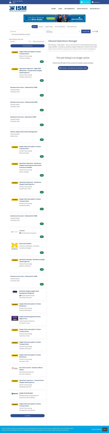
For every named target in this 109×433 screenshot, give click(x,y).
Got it (104, 429)
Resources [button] (94, 9)
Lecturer (22, 230)
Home (53, 9)
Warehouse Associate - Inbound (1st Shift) (23, 117)
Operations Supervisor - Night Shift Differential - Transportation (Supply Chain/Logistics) (30, 70)
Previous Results (27, 46)
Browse (41, 26)
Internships (70, 9)
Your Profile (82, 9)
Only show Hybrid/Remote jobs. (21, 34)
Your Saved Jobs (71, 26)
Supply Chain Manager (26, 393)
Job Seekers (85, 2)
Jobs (60, 9)
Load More (28, 416)
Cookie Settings (96, 429)
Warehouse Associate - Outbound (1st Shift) (23, 87)
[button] (95, 31)
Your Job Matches (60, 26)
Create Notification (38, 41)
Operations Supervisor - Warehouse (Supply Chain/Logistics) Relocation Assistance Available (30, 165)
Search (35, 26)
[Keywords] (27, 31)
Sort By (12, 41)
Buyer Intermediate (25, 243)
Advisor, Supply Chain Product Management (23, 132)
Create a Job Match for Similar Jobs (73, 68)
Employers (96, 2)
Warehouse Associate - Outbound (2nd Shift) (24, 102)
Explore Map (49, 26)
